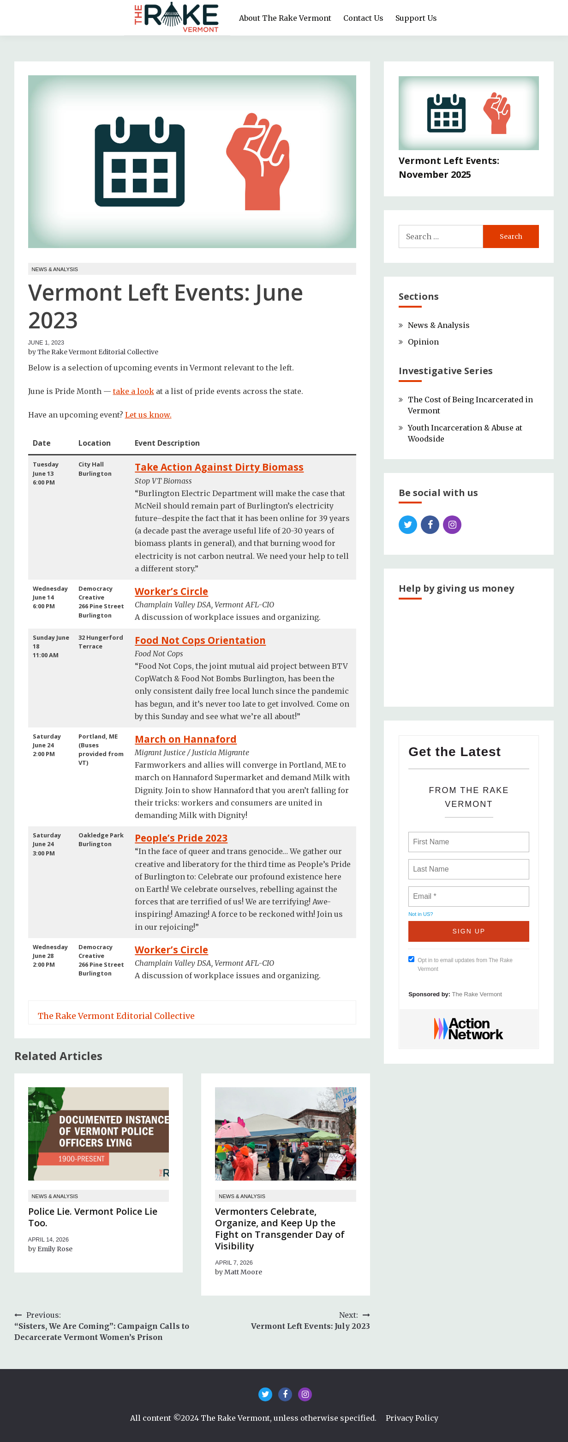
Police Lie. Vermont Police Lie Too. (92, 1217)
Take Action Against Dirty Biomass (219, 466)
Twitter (408, 524)
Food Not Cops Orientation (200, 640)
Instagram (452, 524)
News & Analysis (55, 269)
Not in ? (420, 914)
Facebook (430, 524)
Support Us (416, 18)
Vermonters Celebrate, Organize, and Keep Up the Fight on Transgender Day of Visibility (280, 1228)
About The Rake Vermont (285, 18)
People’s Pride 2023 (181, 837)
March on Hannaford (186, 739)
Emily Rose (54, 1249)
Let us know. (148, 414)
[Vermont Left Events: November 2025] (469, 115)
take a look (133, 391)
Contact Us (363, 18)
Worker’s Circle (171, 591)
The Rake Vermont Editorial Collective (97, 352)
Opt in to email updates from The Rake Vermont (460, 964)
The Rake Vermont (477, 994)
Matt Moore (243, 1272)
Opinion (423, 341)
